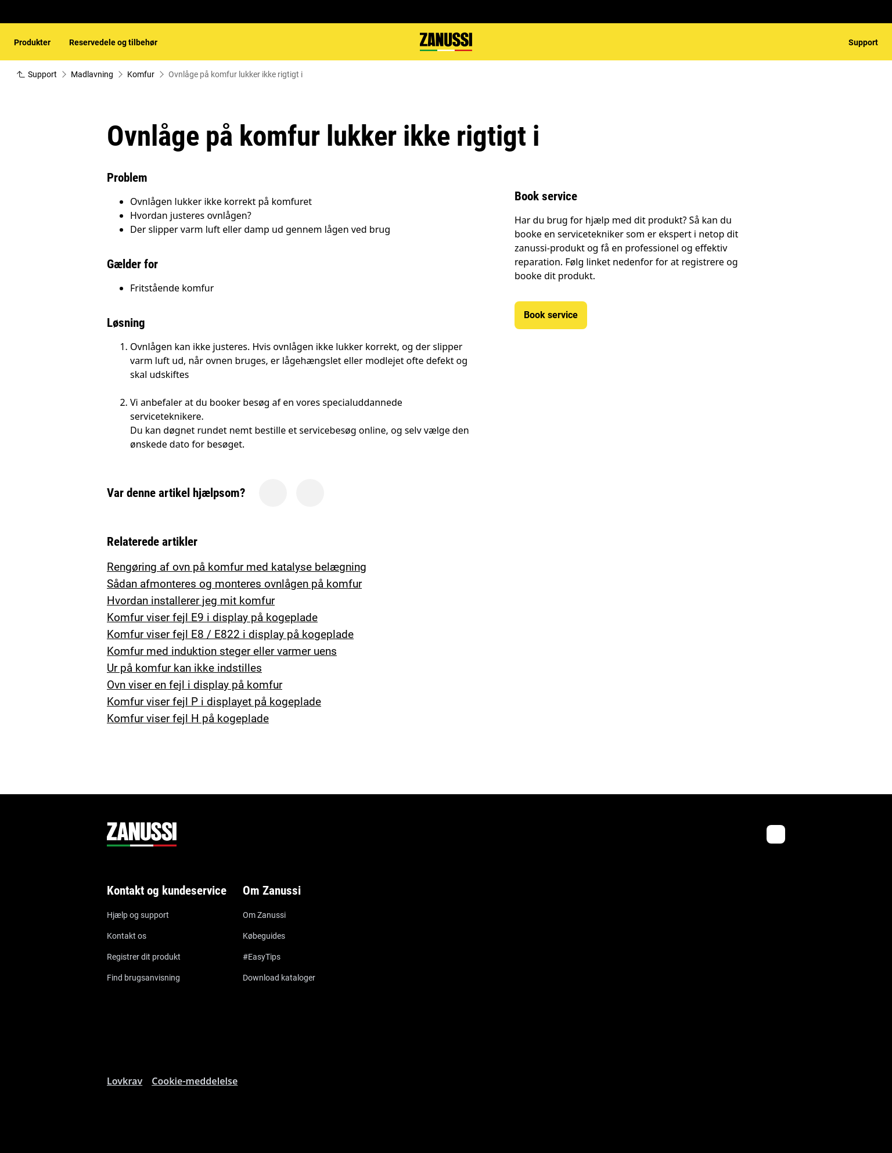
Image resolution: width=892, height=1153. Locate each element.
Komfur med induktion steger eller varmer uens (222, 651)
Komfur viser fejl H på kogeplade (188, 718)
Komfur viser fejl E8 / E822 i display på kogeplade (230, 634)
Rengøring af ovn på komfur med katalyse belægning (236, 567)
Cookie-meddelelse (195, 1081)
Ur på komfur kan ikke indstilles (184, 668)
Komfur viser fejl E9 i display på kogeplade (212, 617)
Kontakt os (126, 936)
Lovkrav (124, 1081)
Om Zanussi (264, 915)
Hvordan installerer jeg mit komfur (191, 600)
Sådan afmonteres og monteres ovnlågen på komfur (234, 583)
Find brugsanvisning (143, 977)
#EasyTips (261, 956)
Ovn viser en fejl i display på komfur (194, 684)
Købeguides (264, 936)
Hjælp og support (138, 915)
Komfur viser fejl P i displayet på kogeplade (214, 701)
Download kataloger (279, 977)
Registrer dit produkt (144, 956)
